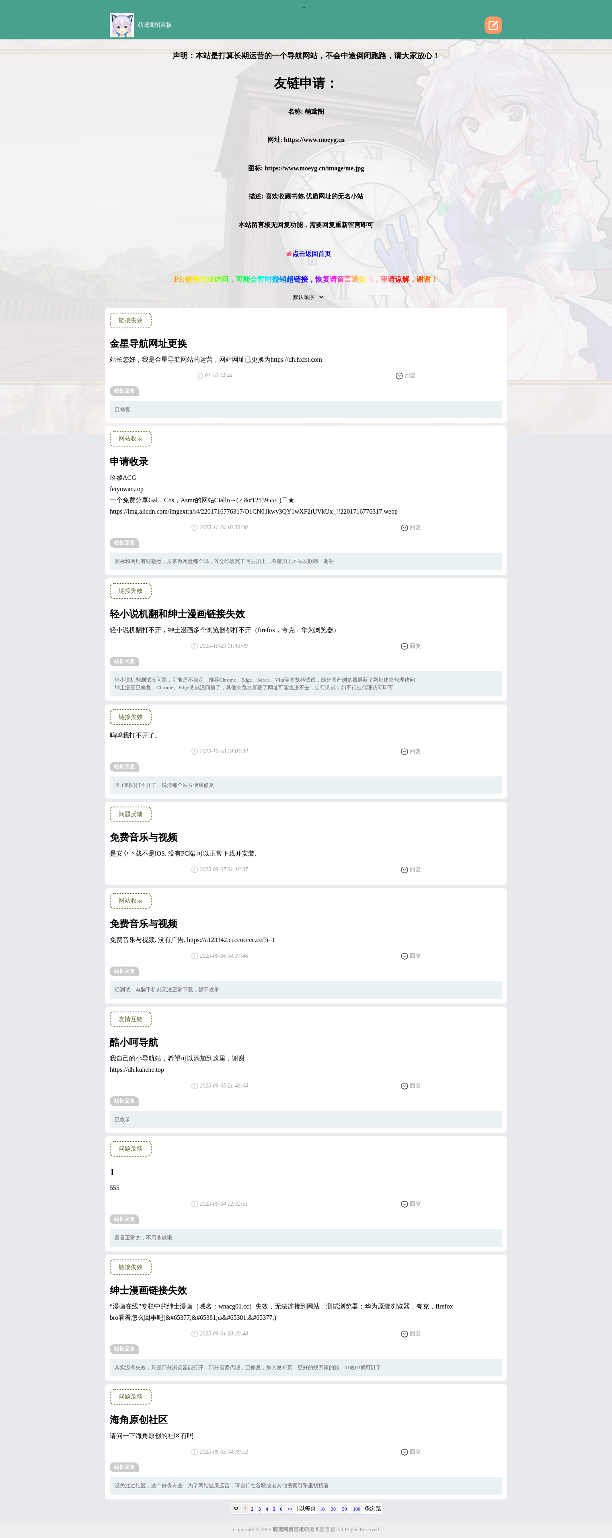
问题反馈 (131, 814)
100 (356, 1509)
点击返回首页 (308, 253)
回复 (406, 376)
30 (333, 1509)
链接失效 (131, 320)
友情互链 (131, 1019)
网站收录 (131, 438)
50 (344, 1509)
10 (322, 1509)
